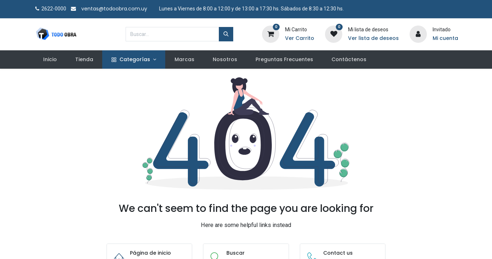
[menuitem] (50, 59)
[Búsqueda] (226, 34)
